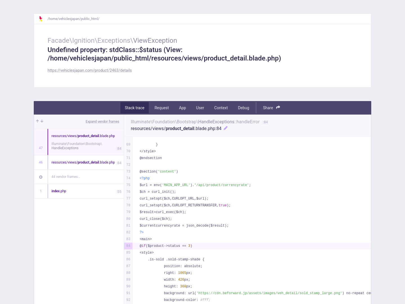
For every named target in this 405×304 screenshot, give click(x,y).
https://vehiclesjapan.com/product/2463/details (90, 70)
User (200, 108)
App (182, 108)
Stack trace (135, 108)
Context (221, 108)
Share (271, 107)
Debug (243, 108)
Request (161, 108)
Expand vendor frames (102, 122)
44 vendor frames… (65, 177)
